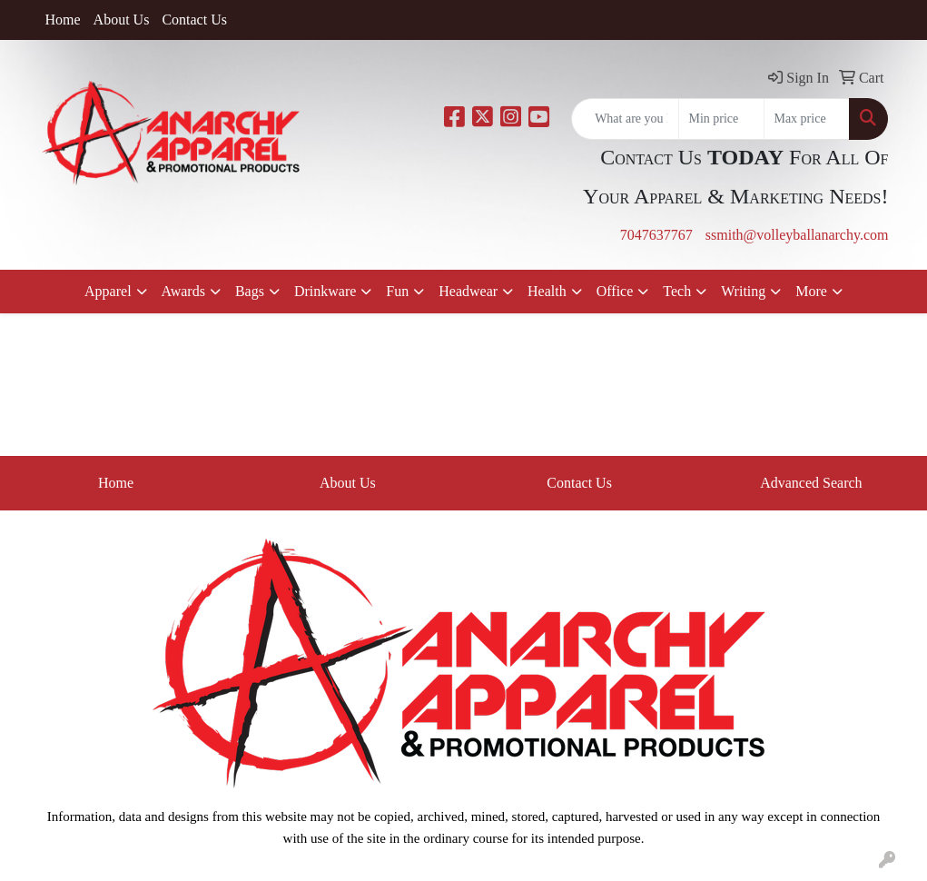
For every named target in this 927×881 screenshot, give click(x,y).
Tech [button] (677, 291)
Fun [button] (397, 291)
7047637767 (656, 235)
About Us (122, 19)
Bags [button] (249, 291)
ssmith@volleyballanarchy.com (797, 235)
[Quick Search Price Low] (721, 119)
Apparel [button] (108, 291)
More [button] (811, 291)
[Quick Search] (625, 119)
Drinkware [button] (325, 291)
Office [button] (615, 291)
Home (63, 19)
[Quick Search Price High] (807, 119)
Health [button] (547, 291)
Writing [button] (743, 291)
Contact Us (194, 19)
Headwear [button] (468, 291)
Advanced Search (811, 482)
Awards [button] (183, 291)
